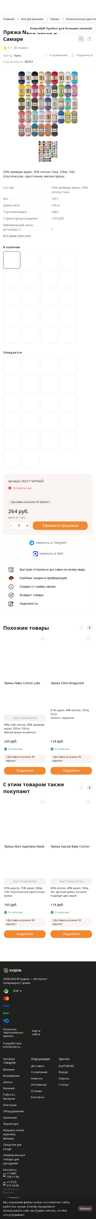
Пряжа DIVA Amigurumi (67, 683)
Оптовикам (39, 1084)
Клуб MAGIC (66, 1066)
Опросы (64, 1078)
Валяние (9, 1088)
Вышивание (11, 1076)
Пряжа (54, 19)
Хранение (10, 1117)
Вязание (9, 1069)
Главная (8, 19)
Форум (63, 1072)
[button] (81, 627)
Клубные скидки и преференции (43, 578)
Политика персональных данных (13, 1032)
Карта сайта (36, 1032)
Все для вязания (32, 19)
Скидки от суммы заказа (37, 586)
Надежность (29, 603)
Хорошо (85, 1208)
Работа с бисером (9, 1097)
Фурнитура (11, 1124)
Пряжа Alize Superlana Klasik (24, 846)
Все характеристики (17, 236)
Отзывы (36, 1091)
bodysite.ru (13, 1047)
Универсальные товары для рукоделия (14, 1159)
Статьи (63, 1084)
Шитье (8, 1082)
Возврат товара (31, 595)
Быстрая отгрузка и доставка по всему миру (52, 569)
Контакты (37, 1097)
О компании (39, 1072)
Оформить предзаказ (60, 525)
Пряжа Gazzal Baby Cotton (70, 846)
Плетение (10, 1105)
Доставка (37, 1066)
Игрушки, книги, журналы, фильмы (14, 1134)
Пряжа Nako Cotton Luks (22, 683)
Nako (17, 55)
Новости (36, 1078)
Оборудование (13, 1111)
